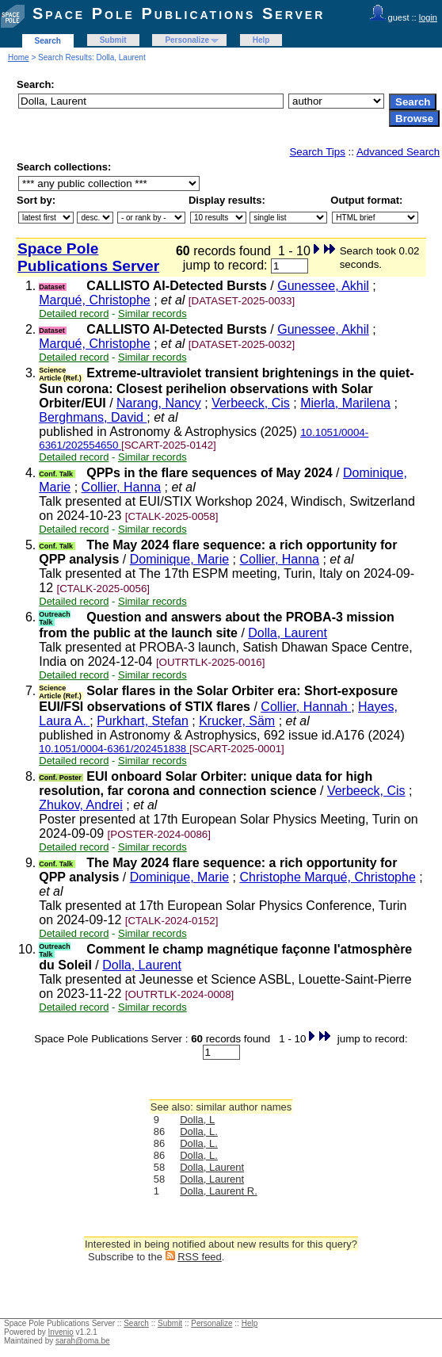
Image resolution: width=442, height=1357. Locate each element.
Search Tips (317, 152)
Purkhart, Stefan (143, 721)
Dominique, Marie (179, 559)
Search (48, 40)
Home (18, 57)
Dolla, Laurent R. (218, 1191)
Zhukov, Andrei (81, 805)
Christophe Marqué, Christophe (327, 877)
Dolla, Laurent (287, 633)
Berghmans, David (93, 417)
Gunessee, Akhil (323, 285)
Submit (113, 40)
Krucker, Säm (237, 721)
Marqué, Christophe (95, 300)
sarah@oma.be (82, 1340)
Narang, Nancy (158, 403)
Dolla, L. (199, 1131)
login (428, 17)
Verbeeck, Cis (250, 403)
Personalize (187, 40)
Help (261, 40)
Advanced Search (398, 152)
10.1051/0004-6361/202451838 (114, 749)
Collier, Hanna (122, 487)
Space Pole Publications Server (178, 13)
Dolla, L (197, 1120)
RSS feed (199, 1257)
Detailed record (74, 313)
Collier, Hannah (306, 706)
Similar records (152, 313)
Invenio (61, 1332)
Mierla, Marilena (345, 403)
